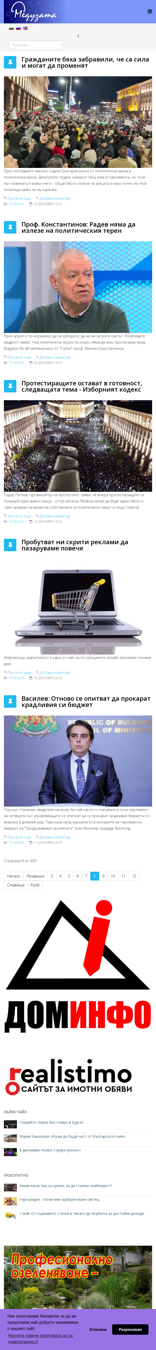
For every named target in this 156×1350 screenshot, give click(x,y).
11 (123, 876)
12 (134, 876)
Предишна (35, 876)
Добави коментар (55, 198)
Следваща (15, 884)
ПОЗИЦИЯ (16, 204)
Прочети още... (20, 198)
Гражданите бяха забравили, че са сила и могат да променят (85, 62)
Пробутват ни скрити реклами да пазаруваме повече (75, 544)
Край (35, 884)
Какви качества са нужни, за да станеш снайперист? (65, 1185)
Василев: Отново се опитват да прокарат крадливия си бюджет (86, 701)
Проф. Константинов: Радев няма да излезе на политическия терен (78, 227)
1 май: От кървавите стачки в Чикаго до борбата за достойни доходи (81, 1213)
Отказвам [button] (98, 1329)
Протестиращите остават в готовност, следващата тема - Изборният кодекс (82, 386)
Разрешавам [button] (130, 1329)
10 (113, 876)
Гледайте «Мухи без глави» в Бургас (51, 1122)
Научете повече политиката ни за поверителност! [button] (40, 1338)
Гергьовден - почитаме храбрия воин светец (59, 1199)
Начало (13, 876)
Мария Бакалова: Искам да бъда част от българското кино (72, 1136)
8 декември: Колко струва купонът (50, 1150)
